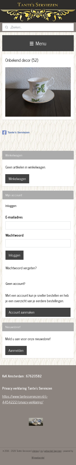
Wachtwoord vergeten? (21, 268)
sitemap (35, 451)
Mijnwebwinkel (38, 457)
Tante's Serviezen (16, 132)
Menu (38, 43)
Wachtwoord (14, 235)
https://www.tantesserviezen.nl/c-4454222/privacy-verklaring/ (25, 399)
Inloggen (14, 255)
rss (41, 451)
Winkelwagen (17, 178)
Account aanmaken (21, 312)
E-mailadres (14, 217)
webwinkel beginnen (52, 451)
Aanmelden (16, 350)
